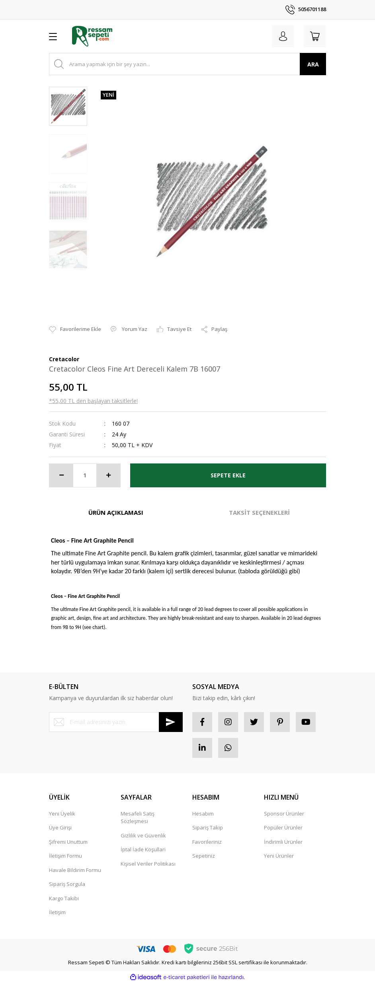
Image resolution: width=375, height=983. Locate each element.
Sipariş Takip (207, 827)
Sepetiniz (203, 855)
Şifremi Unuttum (68, 841)
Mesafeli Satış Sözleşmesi (137, 817)
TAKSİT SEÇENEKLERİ (259, 512)
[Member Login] (283, 36)
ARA (313, 64)
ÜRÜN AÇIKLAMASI (115, 512)
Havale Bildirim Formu (75, 870)
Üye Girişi (60, 827)
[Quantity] (84, 475)
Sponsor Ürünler (284, 813)
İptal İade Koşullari (143, 849)
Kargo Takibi (64, 898)
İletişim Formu (65, 855)
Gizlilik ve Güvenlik (143, 835)
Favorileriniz (207, 841)
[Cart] (315, 36)
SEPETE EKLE (228, 475)
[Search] (187, 64)
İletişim (57, 912)
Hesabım (203, 813)
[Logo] (92, 36)
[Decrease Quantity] (61, 475)
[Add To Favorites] (75, 329)
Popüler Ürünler (283, 827)
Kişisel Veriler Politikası (148, 863)
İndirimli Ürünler (283, 841)
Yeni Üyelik (62, 813)
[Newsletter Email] (116, 722)
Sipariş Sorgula (67, 884)
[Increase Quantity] (108, 475)
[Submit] (171, 722)
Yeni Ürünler (279, 855)
